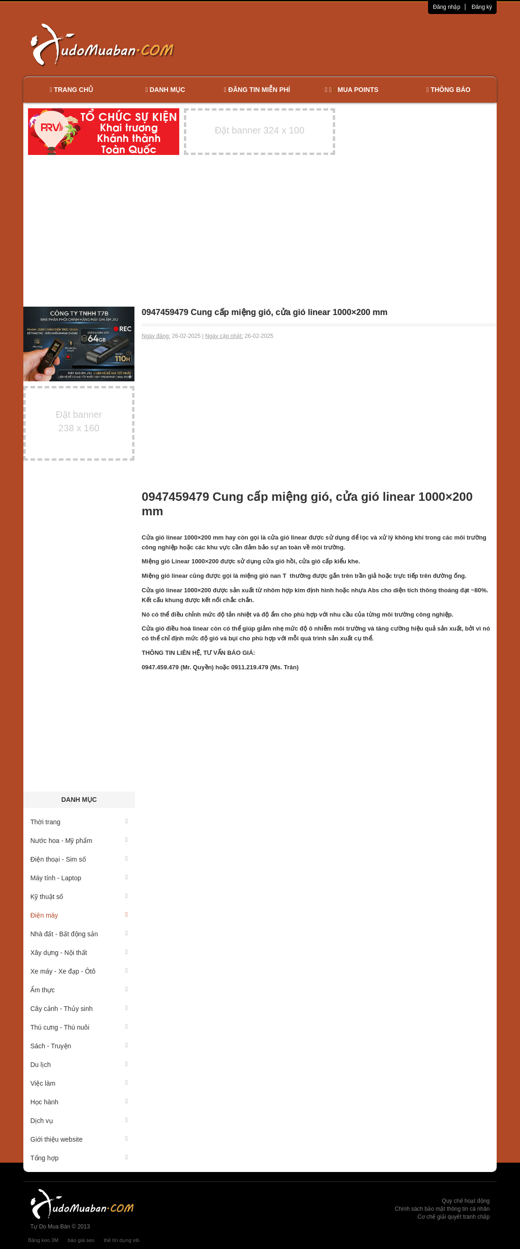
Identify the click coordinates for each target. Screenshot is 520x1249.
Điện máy (79, 915)
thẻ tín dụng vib (121, 1240)
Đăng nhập (446, 7)
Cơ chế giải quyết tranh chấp (454, 1217)
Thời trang (79, 822)
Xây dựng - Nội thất (79, 952)
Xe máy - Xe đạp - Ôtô (79, 971)
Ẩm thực (79, 990)
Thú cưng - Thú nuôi (79, 1027)
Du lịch (79, 1064)
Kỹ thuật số (79, 896)
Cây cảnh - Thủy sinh (79, 1008)
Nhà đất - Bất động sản (79, 934)
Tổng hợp (79, 1158)
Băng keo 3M (43, 1240)
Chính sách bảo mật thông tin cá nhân (442, 1209)
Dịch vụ (79, 1120)
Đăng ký (481, 7)
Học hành (79, 1102)
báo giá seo (81, 1240)
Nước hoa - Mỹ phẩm (79, 840)
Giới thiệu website (79, 1139)
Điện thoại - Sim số (79, 859)
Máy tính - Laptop (79, 878)
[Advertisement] (358, 44)
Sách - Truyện (79, 1046)
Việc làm (79, 1083)
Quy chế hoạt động (466, 1201)
